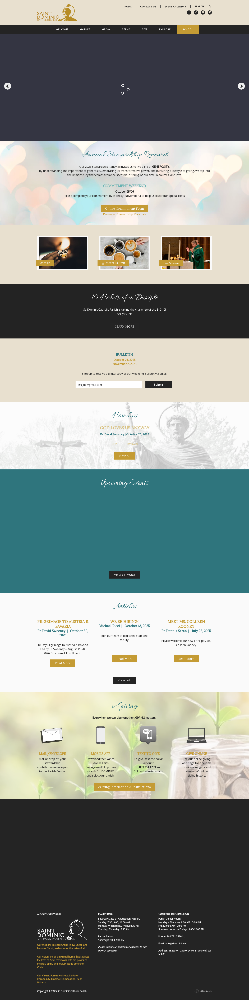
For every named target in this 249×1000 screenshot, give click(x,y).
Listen (113, 444)
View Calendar (124, 575)
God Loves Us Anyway (124, 428)
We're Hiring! (124, 621)
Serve (126, 29)
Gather (85, 29)
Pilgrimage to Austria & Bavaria (62, 624)
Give (145, 29)
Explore (165, 29)
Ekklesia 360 (203, 991)
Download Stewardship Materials (124, 214)
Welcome (62, 29)
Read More (63, 663)
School (187, 29)
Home (128, 6)
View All (124, 456)
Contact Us (148, 6)
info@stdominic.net (176, 943)
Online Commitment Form (124, 208)
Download (133, 444)
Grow (106, 29)
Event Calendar (175, 6)
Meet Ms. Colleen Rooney (186, 624)
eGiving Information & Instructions (124, 787)
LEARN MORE (124, 326)
